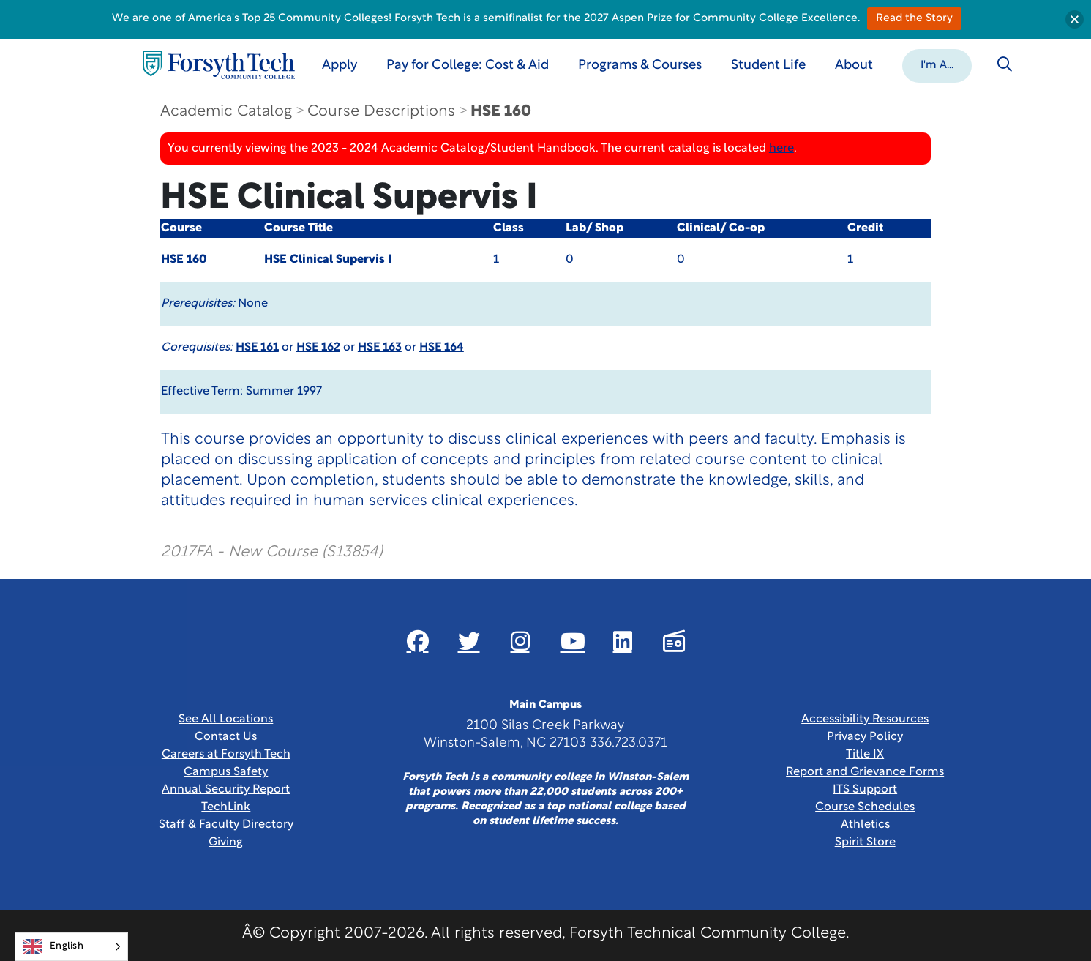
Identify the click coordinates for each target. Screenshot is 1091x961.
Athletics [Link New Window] (865, 825)
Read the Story (914, 18)
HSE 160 (500, 111)
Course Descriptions (381, 111)
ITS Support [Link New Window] (865, 790)
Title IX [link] (865, 754)
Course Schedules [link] (865, 807)
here (781, 148)
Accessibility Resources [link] (865, 719)
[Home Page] (219, 65)
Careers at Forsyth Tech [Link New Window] (226, 754)
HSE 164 (441, 348)
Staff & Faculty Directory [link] (226, 825)
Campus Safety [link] (226, 772)
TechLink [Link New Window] (225, 807)
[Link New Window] (417, 641)
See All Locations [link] (226, 719)
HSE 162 (318, 348)
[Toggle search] (1004, 64)
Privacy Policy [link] (865, 737)
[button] (937, 64)
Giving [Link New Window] (226, 842)
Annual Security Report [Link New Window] (226, 790)
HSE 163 (380, 348)
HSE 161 (257, 348)
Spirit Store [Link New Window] (865, 842)
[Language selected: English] (71, 946)
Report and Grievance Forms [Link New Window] (865, 772)
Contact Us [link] (226, 737)
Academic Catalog (226, 111)
